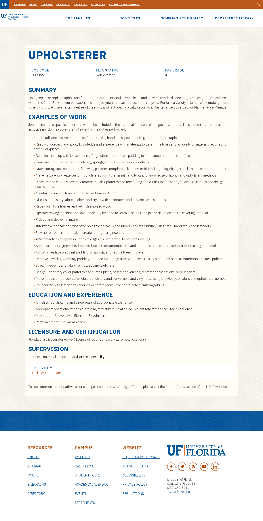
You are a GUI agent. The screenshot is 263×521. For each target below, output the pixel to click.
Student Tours (88, 475)
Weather (82, 457)
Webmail (34, 466)
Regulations (133, 493)
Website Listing (135, 466)
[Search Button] (258, 4)
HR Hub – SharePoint (124, 4)
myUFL (32, 475)
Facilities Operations (47, 373)
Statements (85, 503)
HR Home (20, 4)
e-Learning (36, 484)
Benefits (63, 4)
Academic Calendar (91, 484)
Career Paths (175, 387)
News (33, 4)
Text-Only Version (178, 491)
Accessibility (133, 475)
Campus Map (85, 466)
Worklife (98, 4)
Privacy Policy (134, 484)
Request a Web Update (141, 457)
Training (80, 4)
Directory (36, 493)
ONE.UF (33, 457)
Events (81, 493)
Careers (47, 4)
